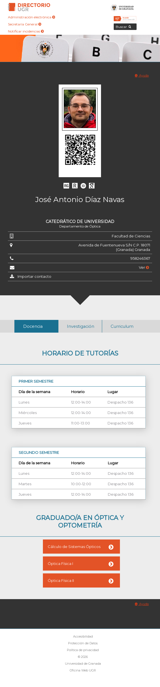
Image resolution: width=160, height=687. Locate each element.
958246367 (140, 258)
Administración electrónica (31, 17)
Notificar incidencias (26, 31)
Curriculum (122, 326)
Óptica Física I (60, 563)
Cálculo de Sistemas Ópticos (74, 546)
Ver (144, 267)
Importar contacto (34, 276)
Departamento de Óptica (79, 226)
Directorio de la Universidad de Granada (29, 7)
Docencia (33, 326)
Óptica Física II (61, 580)
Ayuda (142, 75)
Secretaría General (24, 24)
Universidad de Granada (122, 7)
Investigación (80, 326)
